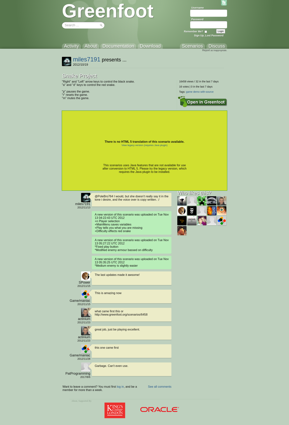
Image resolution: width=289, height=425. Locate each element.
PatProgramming (77, 373)
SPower (84, 282)
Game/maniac (80, 301)
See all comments (159, 386)
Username (197, 7)
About (74, 401)
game (189, 91)
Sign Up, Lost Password (209, 35)
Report (206, 50)
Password (197, 19)
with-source (207, 91)
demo (196, 91)
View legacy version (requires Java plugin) (144, 145)
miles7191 (86, 59)
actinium (84, 319)
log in (120, 386)
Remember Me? (193, 31)
